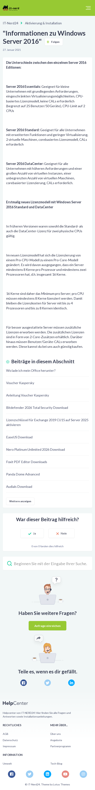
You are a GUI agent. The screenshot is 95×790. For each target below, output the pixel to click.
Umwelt (7, 763)
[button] (88, 8)
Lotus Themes (61, 784)
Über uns (55, 733)
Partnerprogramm (60, 746)
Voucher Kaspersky (20, 383)
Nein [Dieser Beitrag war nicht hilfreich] (64, 533)
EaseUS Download (19, 437)
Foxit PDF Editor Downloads (26, 462)
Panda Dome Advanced (23, 474)
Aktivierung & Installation (43, 23)
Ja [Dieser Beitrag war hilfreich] (34, 533)
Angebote (56, 740)
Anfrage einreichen (47, 625)
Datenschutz (10, 740)
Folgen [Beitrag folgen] (55, 41)
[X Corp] (47, 682)
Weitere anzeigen (20, 501)
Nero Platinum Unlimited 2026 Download (35, 449)
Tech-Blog (56, 763)
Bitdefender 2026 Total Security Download (37, 408)
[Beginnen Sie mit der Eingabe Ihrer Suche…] (47, 563)
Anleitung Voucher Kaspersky (27, 395)
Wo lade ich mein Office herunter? (30, 370)
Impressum (9, 746)
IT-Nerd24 (10, 23)
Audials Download (19, 486)
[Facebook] (23, 682)
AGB (5, 733)
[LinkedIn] (71, 682)
